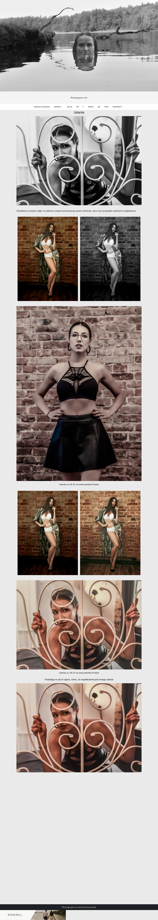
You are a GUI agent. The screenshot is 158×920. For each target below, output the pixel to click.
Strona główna (42, 107)
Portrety (118, 107)
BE (99, 107)
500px (91, 107)
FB (77, 107)
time (106, 107)
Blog (69, 107)
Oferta (58, 107)
